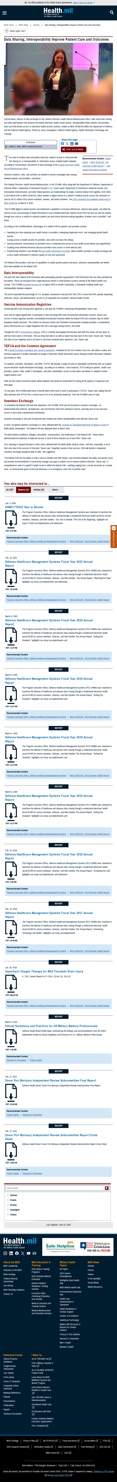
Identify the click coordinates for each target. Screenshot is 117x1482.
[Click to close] (114, 528)
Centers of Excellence (69, 1315)
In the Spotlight (94, 1278)
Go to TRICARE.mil (40, 1358)
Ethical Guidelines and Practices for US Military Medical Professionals (51, 1026)
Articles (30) (39, 489)
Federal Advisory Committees (10, 1280)
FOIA (105, 1440)
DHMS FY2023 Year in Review (24, 507)
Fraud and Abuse (69, 1440)
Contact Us (8, 1294)
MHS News (93, 1262)
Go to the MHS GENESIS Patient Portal (42, 1371)
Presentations (9, 1401)
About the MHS (11, 1262)
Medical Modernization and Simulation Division (41, 1312)
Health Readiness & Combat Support (68, 1310)
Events (13, 1200)
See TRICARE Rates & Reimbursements (41, 1399)
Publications (8, 1405)
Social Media (93, 1282)
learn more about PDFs (59, 1475)
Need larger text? (15, 31)
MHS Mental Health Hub (70, 1287)
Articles (13, 1195)
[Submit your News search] (107, 1188)
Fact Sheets (8, 1373)
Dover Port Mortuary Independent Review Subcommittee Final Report (50, 1080)
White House (51, 1452)
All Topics (64, 1269)
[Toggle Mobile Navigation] (4, 13)
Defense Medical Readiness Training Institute (40, 1286)
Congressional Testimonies (9, 1367)
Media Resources (95, 1286)
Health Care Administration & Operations (67, 1301)
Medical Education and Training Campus (41, 1305)
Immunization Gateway (30, 332)
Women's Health (67, 1346)
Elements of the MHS (12, 1270)
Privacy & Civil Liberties (70, 1334)
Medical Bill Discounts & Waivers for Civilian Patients (70, 1327)
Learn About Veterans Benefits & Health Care (41, 1389)
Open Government (65, 1446)
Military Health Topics (67, 1264)
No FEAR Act (49, 1440)
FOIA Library (8, 1377)
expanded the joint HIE (32, 284)
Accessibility (89, 1440)
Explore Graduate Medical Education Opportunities (42, 1420)
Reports (6, 1409)
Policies (6, 1396)
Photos (13, 1205)
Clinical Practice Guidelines (10, 1360)
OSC (66, 1452)
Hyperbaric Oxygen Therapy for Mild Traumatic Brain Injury (44, 971)
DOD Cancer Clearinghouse (66, 1275)
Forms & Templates (11, 1381)
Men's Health (65, 1342)
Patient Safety (36, 1060)
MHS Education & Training (41, 1264)
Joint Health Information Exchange (96, 168)
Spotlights (15, 1210)
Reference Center (13, 1355)
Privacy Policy (29, 1440)
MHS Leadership (10, 1266)
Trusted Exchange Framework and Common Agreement (31, 350)
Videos (13, 1214)
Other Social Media (72, 149)
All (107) (9, 489)
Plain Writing (86, 1446)
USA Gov (103, 1446)
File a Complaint (38, 1425)
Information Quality (42, 1446)
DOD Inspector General (16, 1446)
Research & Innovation (17, 1060)
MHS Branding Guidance (13, 1289)
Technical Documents (12, 1413)
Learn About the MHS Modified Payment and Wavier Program (41, 1380)
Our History (8, 1285)
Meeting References (11, 1392)
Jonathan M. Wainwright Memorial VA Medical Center (84, 424)
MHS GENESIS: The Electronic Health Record (95, 164)
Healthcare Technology (69, 1320)
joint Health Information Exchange (56, 251)
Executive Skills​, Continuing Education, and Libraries (41, 1296)
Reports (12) (23, 489)
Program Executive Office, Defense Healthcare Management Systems (37, 541)
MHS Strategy (9, 1274)
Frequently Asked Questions (10, 1387)
